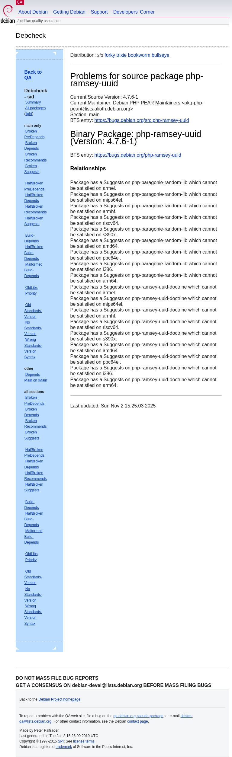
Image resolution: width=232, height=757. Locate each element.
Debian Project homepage (59, 699)
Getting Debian (69, 11)
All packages (35, 108)
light (28, 114)
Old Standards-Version (33, 310)
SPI (61, 741)
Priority (31, 293)
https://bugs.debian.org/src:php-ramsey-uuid (142, 120)
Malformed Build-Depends (33, 270)
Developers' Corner (134, 11)
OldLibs (31, 288)
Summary (33, 102)
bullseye (160, 55)
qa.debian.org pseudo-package (138, 716)
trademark (64, 747)
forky (110, 55)
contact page (137, 721)
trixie (121, 55)
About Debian (33, 11)
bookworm (139, 55)
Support (99, 11)
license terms (84, 741)
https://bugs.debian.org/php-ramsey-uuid (138, 155)
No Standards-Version (33, 328)
